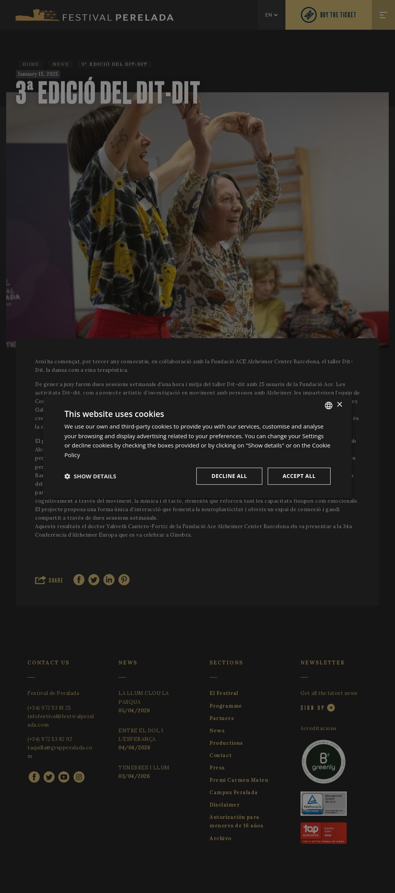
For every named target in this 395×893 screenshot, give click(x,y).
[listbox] (329, 405)
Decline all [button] (229, 476)
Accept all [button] (299, 476)
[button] (90, 476)
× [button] (339, 405)
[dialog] (197, 446)
